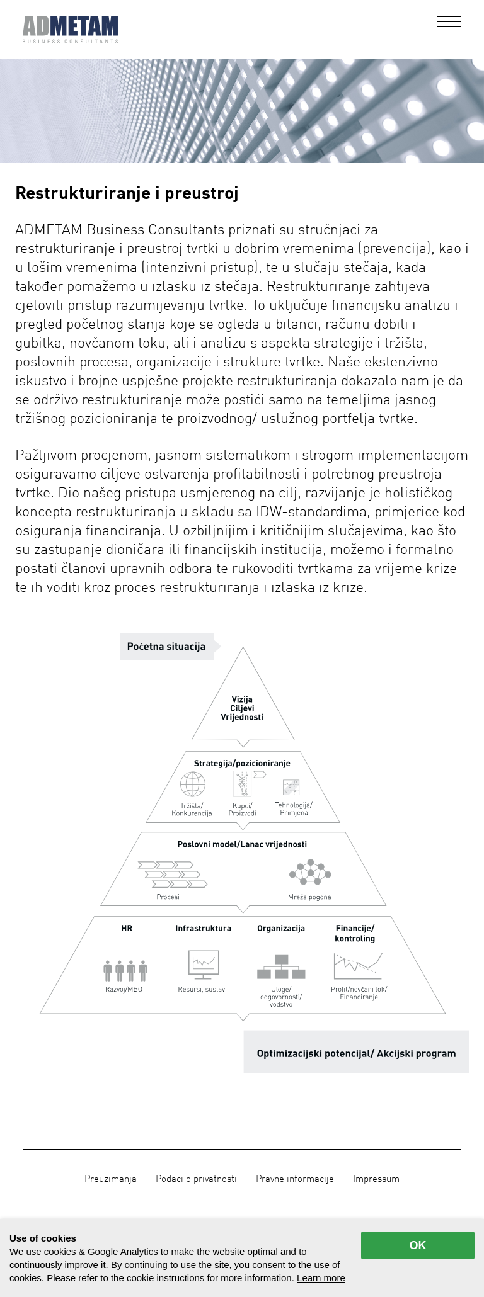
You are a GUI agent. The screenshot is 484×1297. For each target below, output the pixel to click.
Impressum (376, 1179)
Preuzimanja (110, 1179)
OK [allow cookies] (418, 1245)
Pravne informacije (295, 1179)
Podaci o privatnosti (196, 1179)
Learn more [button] (321, 1277)
